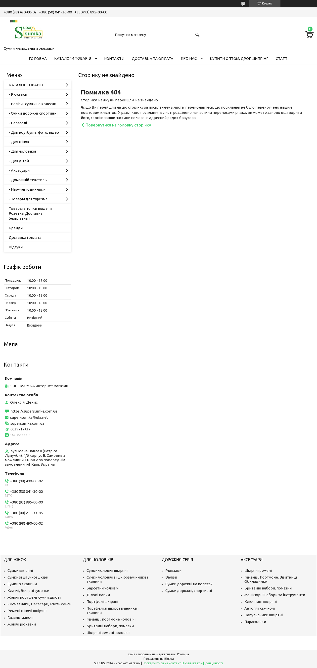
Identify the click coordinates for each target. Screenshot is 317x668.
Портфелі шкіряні (102, 601)
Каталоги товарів (72, 58)
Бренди (16, 228)
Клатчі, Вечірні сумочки (28, 590)
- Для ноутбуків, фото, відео (34, 132)
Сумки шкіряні (20, 570)
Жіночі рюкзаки (21, 624)
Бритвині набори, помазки (110, 626)
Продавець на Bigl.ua (158, 658)
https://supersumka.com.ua (33, 411)
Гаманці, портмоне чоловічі (111, 619)
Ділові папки (98, 595)
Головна (38, 58)
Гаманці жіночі (20, 617)
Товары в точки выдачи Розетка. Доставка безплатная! (30, 213)
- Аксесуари (19, 170)
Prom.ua (183, 654)
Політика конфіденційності (203, 663)
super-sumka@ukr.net (29, 417)
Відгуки (16, 247)
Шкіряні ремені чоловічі (108, 632)
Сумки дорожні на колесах (189, 584)
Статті (282, 58)
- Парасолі (18, 123)
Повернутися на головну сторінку (118, 125)
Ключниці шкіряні (260, 601)
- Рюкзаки (18, 94)
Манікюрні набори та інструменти (274, 595)
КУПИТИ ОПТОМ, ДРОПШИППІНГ (239, 58)
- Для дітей (19, 161)
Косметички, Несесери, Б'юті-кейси (39, 604)
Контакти (114, 58)
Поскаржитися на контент (162, 663)
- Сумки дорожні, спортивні (33, 113)
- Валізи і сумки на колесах (32, 104)
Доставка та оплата (152, 58)
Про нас (189, 58)
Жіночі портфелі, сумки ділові (34, 597)
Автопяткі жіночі (259, 608)
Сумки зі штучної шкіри (27, 577)
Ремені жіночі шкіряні (26, 611)
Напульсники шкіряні (263, 615)
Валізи (171, 577)
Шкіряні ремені (258, 570)
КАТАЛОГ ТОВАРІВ (26, 85)
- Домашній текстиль (28, 180)
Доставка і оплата (25, 237)
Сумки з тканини (22, 584)
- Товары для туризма (28, 199)
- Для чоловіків (22, 151)
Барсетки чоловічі (103, 588)
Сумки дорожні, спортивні (188, 590)
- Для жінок (19, 142)
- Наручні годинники (27, 189)
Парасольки (255, 622)
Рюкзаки (173, 570)
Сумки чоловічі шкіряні (107, 570)
